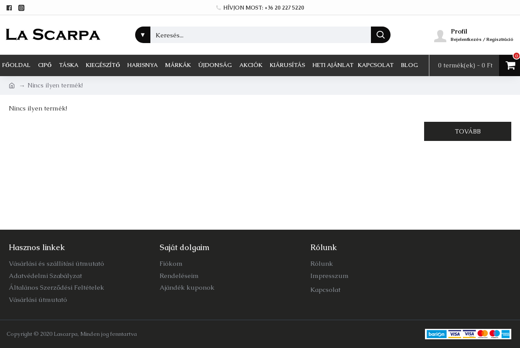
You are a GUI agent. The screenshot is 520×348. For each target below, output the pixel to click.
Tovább (468, 131)
